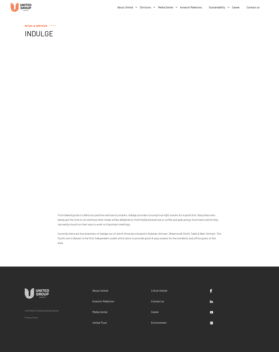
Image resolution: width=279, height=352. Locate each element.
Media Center (100, 312)
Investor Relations (103, 301)
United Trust (99, 322)
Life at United (159, 290)
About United (100, 290)
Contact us (157, 301)
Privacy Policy (31, 317)
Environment (159, 322)
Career (155, 312)
